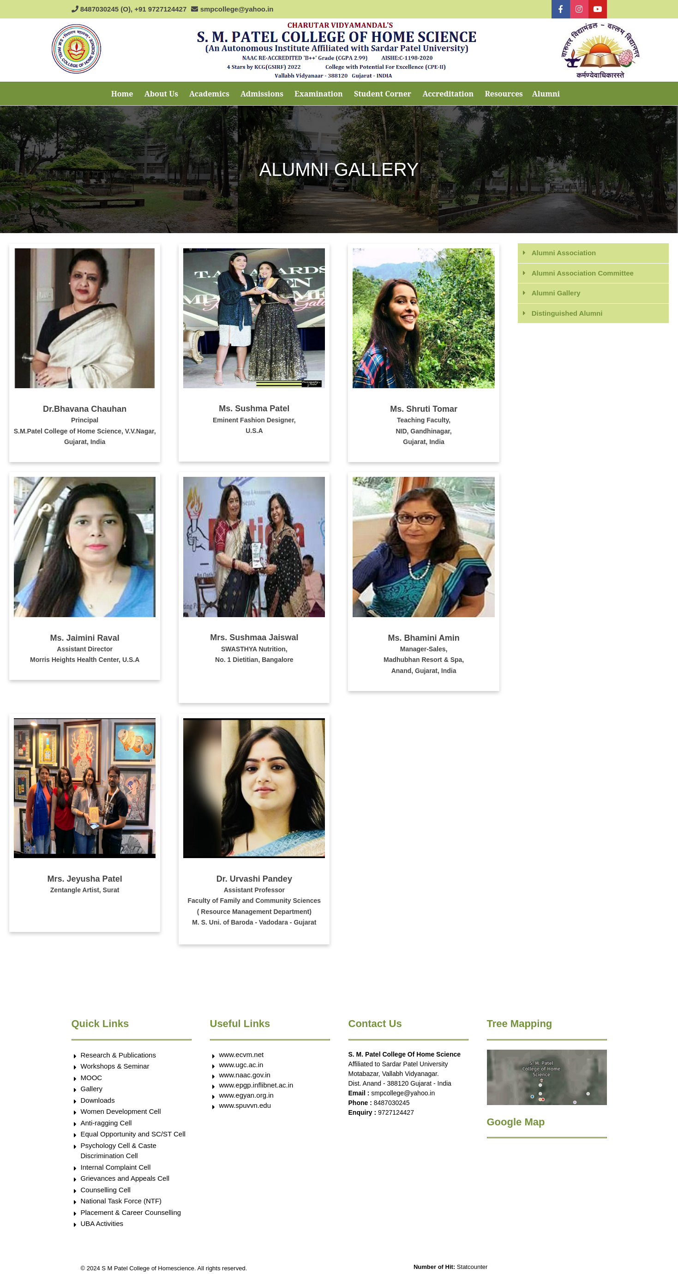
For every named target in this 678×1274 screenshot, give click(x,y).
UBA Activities (102, 1223)
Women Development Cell (121, 1111)
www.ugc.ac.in (241, 1065)
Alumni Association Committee (583, 273)
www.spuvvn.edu (245, 1105)
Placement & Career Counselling (131, 1212)
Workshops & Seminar (115, 1066)
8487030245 (392, 1102)
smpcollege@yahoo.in (403, 1093)
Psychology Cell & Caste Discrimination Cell (118, 1151)
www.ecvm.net (241, 1054)
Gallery (92, 1089)
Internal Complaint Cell (116, 1167)
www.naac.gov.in (244, 1075)
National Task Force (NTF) (121, 1201)
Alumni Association (564, 253)
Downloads (98, 1100)
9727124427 (396, 1112)
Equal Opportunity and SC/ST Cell (133, 1134)
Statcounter (472, 1266)
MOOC (91, 1078)
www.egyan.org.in (246, 1095)
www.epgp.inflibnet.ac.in (256, 1085)
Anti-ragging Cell (106, 1123)
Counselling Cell (106, 1190)
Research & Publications (118, 1055)
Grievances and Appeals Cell (125, 1178)
